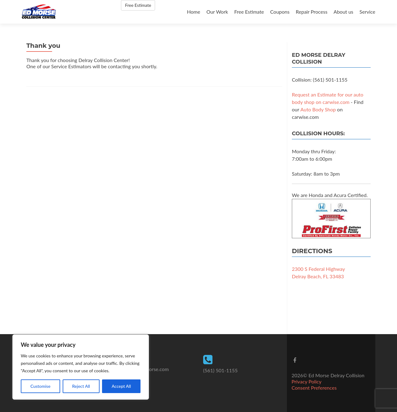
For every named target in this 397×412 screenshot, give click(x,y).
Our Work (217, 12)
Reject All (81, 386)
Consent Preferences (314, 388)
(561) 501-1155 (220, 370)
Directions (312, 251)
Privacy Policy (307, 381)
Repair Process (311, 12)
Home (193, 12)
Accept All (121, 386)
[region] (80, 367)
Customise (40, 386)
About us (343, 12)
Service (367, 12)
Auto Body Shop (318, 109)
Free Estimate (249, 12)
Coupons (279, 12)
